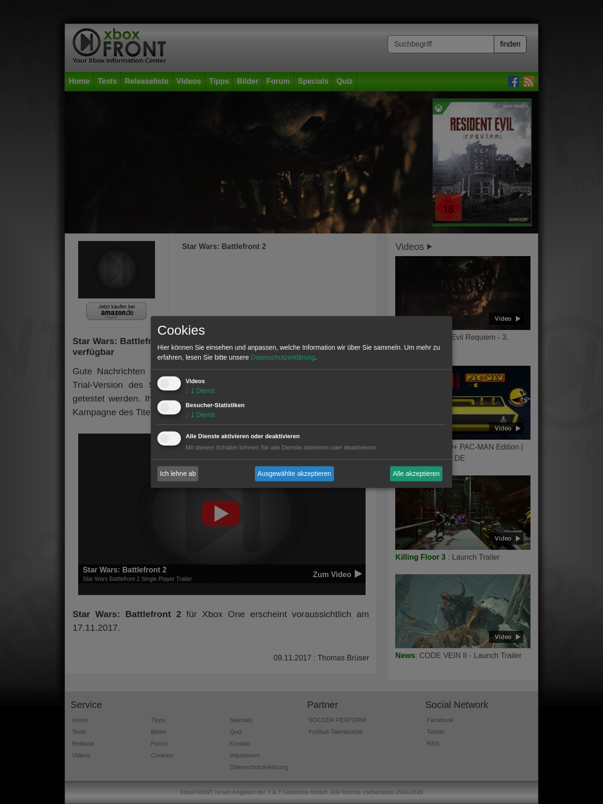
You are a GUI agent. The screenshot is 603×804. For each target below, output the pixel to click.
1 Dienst (200, 391)
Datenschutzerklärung (283, 358)
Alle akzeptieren (416, 473)
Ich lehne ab (178, 473)
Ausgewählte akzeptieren (294, 473)
